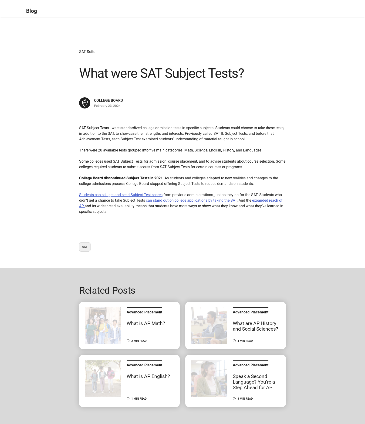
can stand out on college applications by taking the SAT (191, 200)
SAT (86, 248)
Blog (31, 11)
